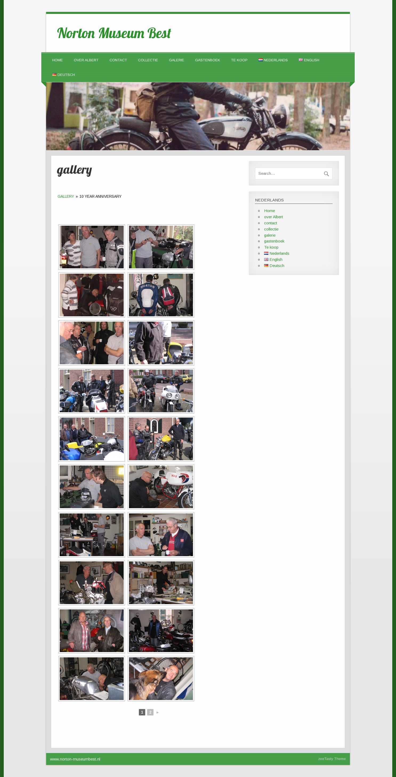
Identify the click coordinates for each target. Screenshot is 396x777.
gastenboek (207, 60)
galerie (176, 60)
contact (118, 60)
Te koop (239, 60)
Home (57, 60)
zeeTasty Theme (332, 759)
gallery (66, 196)
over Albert (86, 60)
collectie (148, 60)
